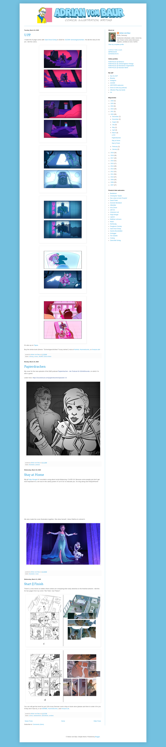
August (114, 122)
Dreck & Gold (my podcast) (118, 87)
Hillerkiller (113, 205)
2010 (112, 177)
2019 (112, 152)
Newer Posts (29, 721)
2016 (112, 161)
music (37, 574)
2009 (112, 179)
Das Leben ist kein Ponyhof (118, 198)
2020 (112, 114)
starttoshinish (37, 715)
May (113, 127)
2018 (112, 155)
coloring (31, 356)
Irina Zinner (113, 207)
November (115, 119)
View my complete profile (116, 44)
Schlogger (113, 233)
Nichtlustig (113, 224)
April (113, 130)
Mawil (112, 221)
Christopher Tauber (116, 196)
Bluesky (112, 78)
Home (63, 721)
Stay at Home (34, 474)
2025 (112, 103)
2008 (112, 182)
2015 (112, 163)
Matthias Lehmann (116, 219)
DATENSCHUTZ (113, 54)
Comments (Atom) (38, 724)
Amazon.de (96, 349)
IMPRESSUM (112, 52)
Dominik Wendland (116, 203)
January (114, 149)
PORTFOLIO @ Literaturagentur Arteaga (120, 64)
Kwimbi (76, 349)
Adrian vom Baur (124, 33)
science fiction (47, 356)
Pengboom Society (116, 226)
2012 (112, 171)
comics (36, 356)
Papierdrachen (35, 366)
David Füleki (114, 200)
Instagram (113, 80)
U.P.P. (27, 35)
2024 (112, 106)
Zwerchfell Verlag (115, 240)
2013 (112, 169)
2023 (112, 109)
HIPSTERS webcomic (117, 85)
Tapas (36, 345)
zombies (51, 715)
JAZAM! (112, 83)
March (114, 133)
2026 (112, 101)
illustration (32, 464)
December (115, 116)
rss (111, 92)
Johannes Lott (114, 212)
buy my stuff (113, 76)
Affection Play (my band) (117, 90)
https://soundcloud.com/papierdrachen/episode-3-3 (50, 378)
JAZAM (41, 356)
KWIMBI (44, 708)
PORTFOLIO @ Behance (116, 62)
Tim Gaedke (114, 236)
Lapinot (112, 217)
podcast (37, 464)
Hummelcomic (84, 349)
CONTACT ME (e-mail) (115, 50)
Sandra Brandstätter (116, 231)
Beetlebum (113, 193)
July (113, 124)
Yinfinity (112, 238)
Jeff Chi (112, 210)
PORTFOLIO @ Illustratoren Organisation (121, 65)
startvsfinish (45, 715)
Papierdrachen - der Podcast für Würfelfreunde (74, 371)
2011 (112, 174)
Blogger (97, 737)
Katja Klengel (32, 479)
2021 (112, 111)
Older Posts (97, 721)
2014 (112, 166)
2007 (112, 185)
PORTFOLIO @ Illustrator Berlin (118, 67)
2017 (112, 158)
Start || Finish (33, 584)
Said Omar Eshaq (51, 40)
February (115, 146)
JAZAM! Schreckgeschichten (74, 40)
